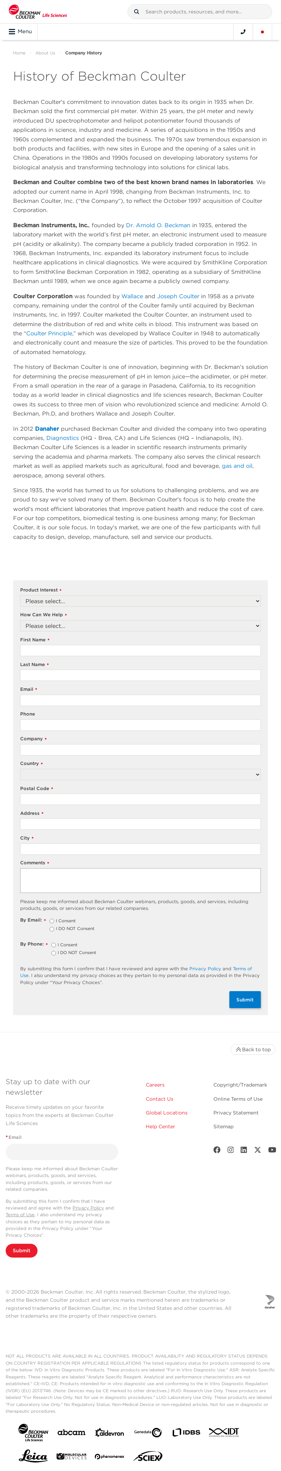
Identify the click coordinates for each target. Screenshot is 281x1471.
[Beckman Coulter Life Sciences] (38, 11)
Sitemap (223, 1126)
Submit (245, 999)
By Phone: (34, 944)
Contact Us (159, 1099)
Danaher (47, 428)
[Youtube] (272, 1151)
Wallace (132, 296)
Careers (155, 1085)
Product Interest (41, 590)
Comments (34, 863)
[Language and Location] (262, 32)
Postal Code (36, 789)
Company (33, 739)
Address (32, 814)
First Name (35, 640)
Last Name (34, 665)
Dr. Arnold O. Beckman (158, 225)
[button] (136, 11)
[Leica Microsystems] (33, 1457)
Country (31, 764)
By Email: (33, 920)
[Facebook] (216, 1151)
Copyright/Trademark (240, 1085)
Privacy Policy (205, 968)
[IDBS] (186, 1434)
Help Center (160, 1126)
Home (19, 52)
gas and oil (237, 466)
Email (28, 690)
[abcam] (71, 1434)
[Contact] (243, 32)
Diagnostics (62, 438)
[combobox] (200, 12)
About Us (45, 52)
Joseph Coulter (178, 296)
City (27, 838)
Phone (27, 714)
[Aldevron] (109, 1434)
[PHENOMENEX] (109, 1458)
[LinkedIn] (244, 1151)
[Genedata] (148, 1434)
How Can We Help (43, 615)
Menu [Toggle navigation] (20, 31)
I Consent (66, 921)
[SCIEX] (148, 1458)
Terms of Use (20, 1214)
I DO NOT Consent (75, 929)
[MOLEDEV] (71, 1457)
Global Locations (167, 1113)
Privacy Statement (236, 1113)
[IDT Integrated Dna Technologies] (224, 1434)
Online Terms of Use (238, 1099)
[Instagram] (231, 1151)
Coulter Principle (49, 333)
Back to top (253, 1049)
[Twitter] (257, 1151)
